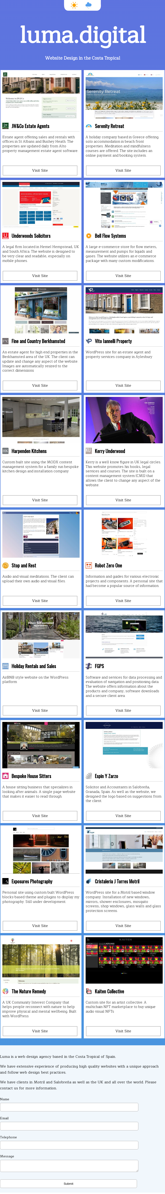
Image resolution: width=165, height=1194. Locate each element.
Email (69, 1122)
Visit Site (40, 170)
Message (69, 1163)
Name (69, 1103)
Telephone (69, 1141)
